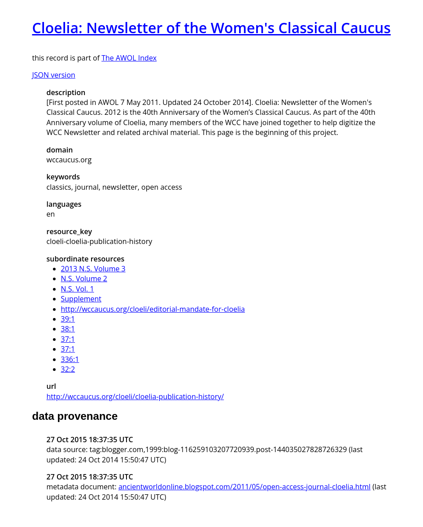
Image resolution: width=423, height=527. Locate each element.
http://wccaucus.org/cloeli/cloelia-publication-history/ (135, 396)
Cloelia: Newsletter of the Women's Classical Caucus (211, 27)
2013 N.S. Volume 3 (93, 269)
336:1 (70, 359)
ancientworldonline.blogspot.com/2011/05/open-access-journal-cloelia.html (244, 487)
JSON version (53, 75)
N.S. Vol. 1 (77, 289)
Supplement (81, 299)
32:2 (68, 369)
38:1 (68, 329)
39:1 (68, 319)
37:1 (68, 339)
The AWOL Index (129, 58)
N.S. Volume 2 (84, 278)
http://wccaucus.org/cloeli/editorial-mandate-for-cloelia (153, 309)
